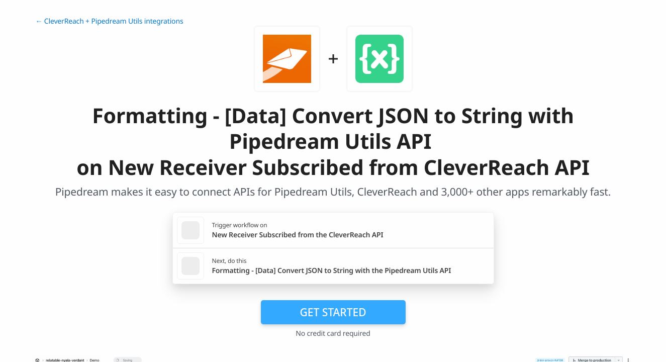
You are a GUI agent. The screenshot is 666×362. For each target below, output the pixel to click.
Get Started (333, 312)
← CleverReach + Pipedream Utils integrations (109, 21)
